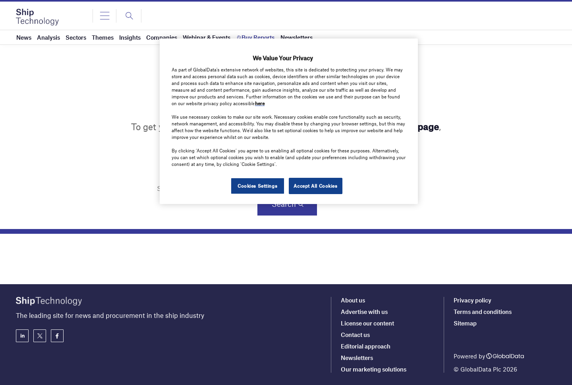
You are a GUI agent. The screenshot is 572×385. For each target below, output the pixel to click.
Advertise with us (364, 311)
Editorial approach (365, 346)
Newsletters (357, 357)
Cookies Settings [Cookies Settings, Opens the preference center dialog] (257, 186)
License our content (367, 323)
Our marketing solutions (373, 369)
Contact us (355, 334)
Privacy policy (472, 300)
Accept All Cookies (315, 186)
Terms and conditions (483, 311)
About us (353, 300)
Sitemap (465, 323)
